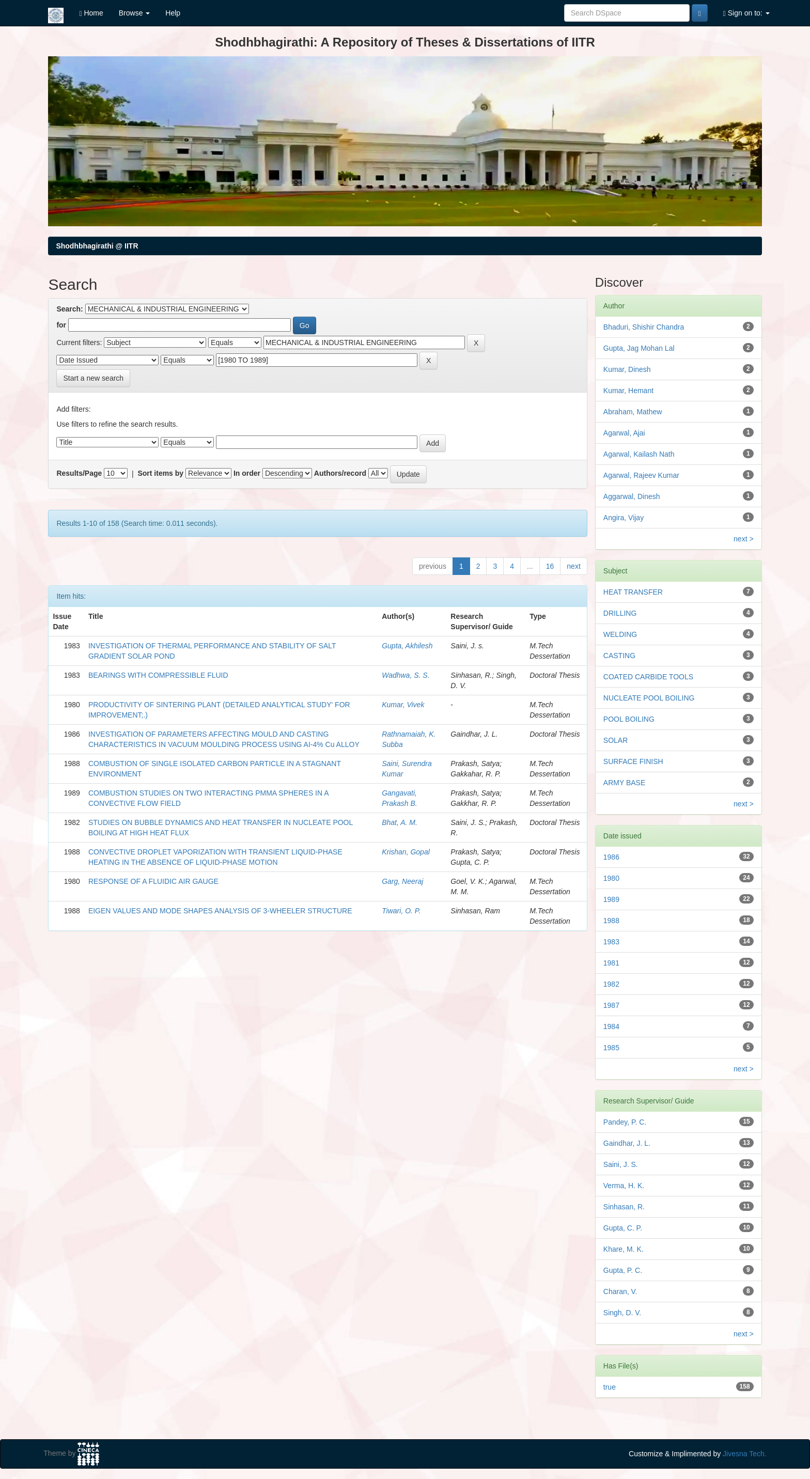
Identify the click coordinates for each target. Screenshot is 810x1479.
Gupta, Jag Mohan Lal (639, 348)
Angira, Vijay (623, 517)
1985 (611, 1048)
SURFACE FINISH (633, 761)
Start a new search (93, 378)
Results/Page (79, 473)
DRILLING (620, 613)
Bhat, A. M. (399, 822)
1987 (611, 1005)
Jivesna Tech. (745, 1454)
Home (91, 13)
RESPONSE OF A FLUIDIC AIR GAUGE (153, 881)
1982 (611, 984)
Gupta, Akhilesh (407, 646)
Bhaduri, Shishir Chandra (643, 327)
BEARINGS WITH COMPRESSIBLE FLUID (158, 675)
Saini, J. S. (620, 1164)
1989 (611, 899)
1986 (611, 857)
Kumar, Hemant (628, 390)
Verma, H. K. (623, 1185)
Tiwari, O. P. (401, 911)
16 (550, 566)
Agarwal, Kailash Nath (639, 454)
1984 (611, 1026)
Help (172, 13)
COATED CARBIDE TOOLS (648, 677)
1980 (611, 878)
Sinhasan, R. (624, 1207)
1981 (611, 963)
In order (246, 473)
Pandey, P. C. (625, 1122)
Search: (69, 309)
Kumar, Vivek (403, 704)
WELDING (620, 634)
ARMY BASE (624, 783)
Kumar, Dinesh (627, 369)
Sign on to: (746, 13)
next (573, 566)
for (61, 325)
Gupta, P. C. (622, 1270)
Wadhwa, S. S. (405, 675)
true (609, 1387)
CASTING (619, 655)
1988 (611, 920)
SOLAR (615, 740)
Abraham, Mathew (632, 412)
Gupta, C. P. (622, 1228)
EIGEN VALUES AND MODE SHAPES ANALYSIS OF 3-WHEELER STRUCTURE (220, 911)
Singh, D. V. (622, 1313)
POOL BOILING (629, 719)
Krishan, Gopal (406, 852)
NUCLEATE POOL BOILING (649, 698)
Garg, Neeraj (402, 881)
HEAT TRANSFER (633, 592)
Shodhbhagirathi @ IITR (97, 246)
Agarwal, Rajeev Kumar (641, 475)
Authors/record (340, 473)
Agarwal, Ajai (624, 433)
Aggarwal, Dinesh (631, 496)
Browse (134, 13)
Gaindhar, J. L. (626, 1143)
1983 (611, 942)
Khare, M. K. (623, 1249)
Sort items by (160, 473)
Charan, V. (620, 1291)
